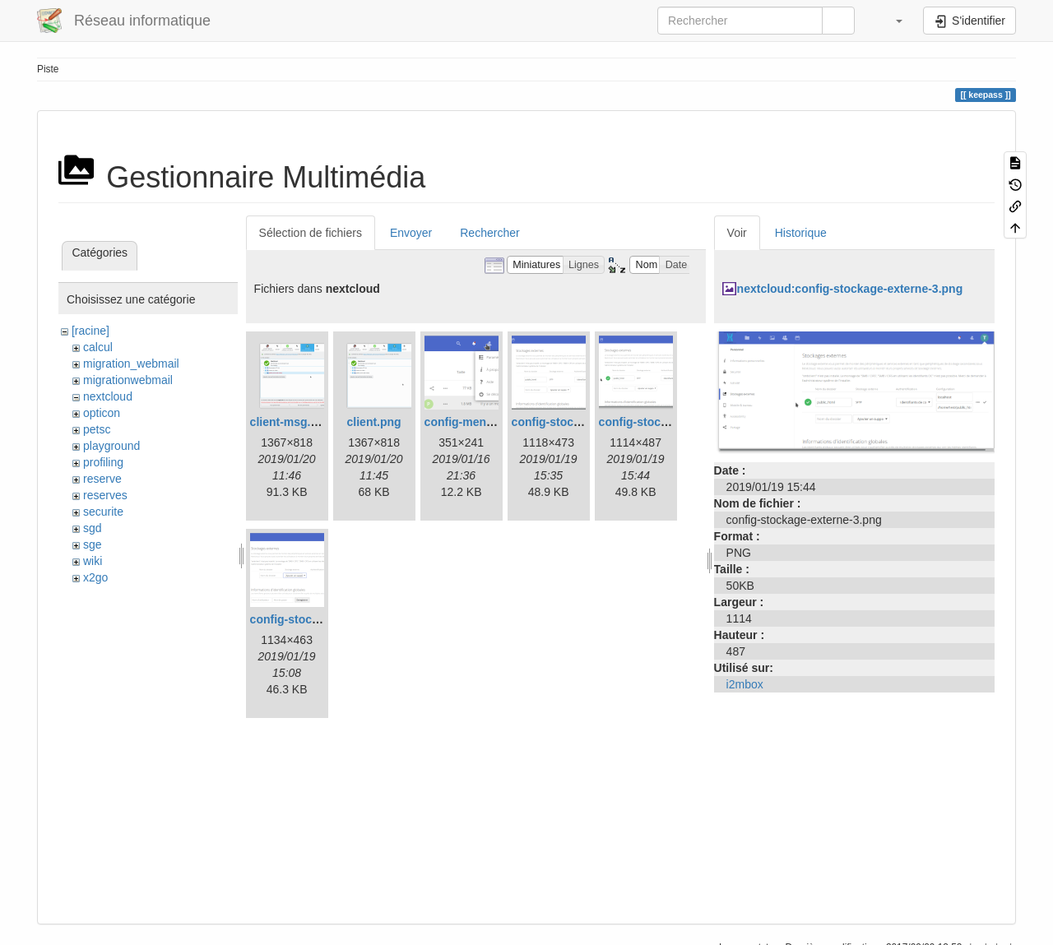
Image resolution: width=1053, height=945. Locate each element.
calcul (98, 347)
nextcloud (107, 396)
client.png (374, 421)
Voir (737, 232)
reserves (105, 495)
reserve (102, 478)
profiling (103, 462)
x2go (95, 577)
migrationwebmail (128, 380)
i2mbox (744, 684)
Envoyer (411, 232)
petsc (96, 429)
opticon (101, 412)
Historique (801, 232)
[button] (891, 20)
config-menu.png (471, 421)
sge (92, 544)
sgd (92, 528)
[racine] (90, 330)
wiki (92, 560)
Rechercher (489, 232)
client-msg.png (291, 421)
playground (111, 445)
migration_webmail (131, 363)
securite (103, 511)
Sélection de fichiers (310, 232)
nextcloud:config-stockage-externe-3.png (850, 288)
